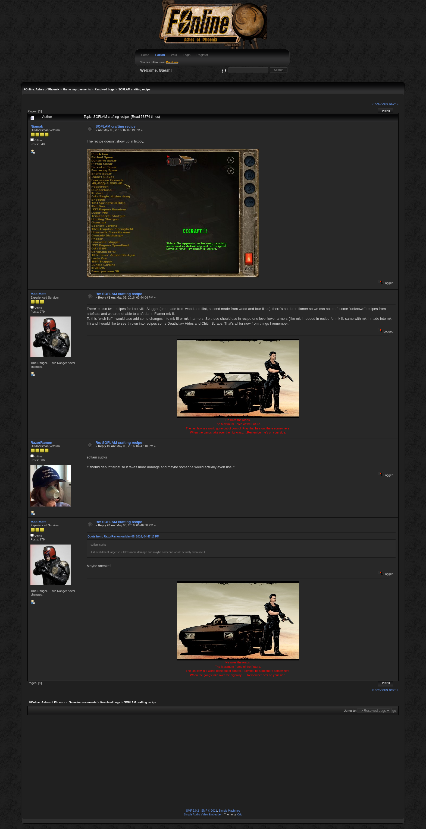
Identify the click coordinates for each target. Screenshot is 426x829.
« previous (380, 104)
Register (202, 54)
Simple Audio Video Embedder (203, 814)
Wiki (174, 54)
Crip (239, 814)
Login (186, 54)
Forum (160, 54)
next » (393, 104)
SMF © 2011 (209, 810)
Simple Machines (229, 810)
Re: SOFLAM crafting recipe (119, 294)
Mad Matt (38, 294)
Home (145, 54)
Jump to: (350, 710)
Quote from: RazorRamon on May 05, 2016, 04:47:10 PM (123, 536)
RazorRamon (41, 443)
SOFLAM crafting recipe (116, 126)
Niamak (36, 126)
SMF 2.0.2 (192, 810)
